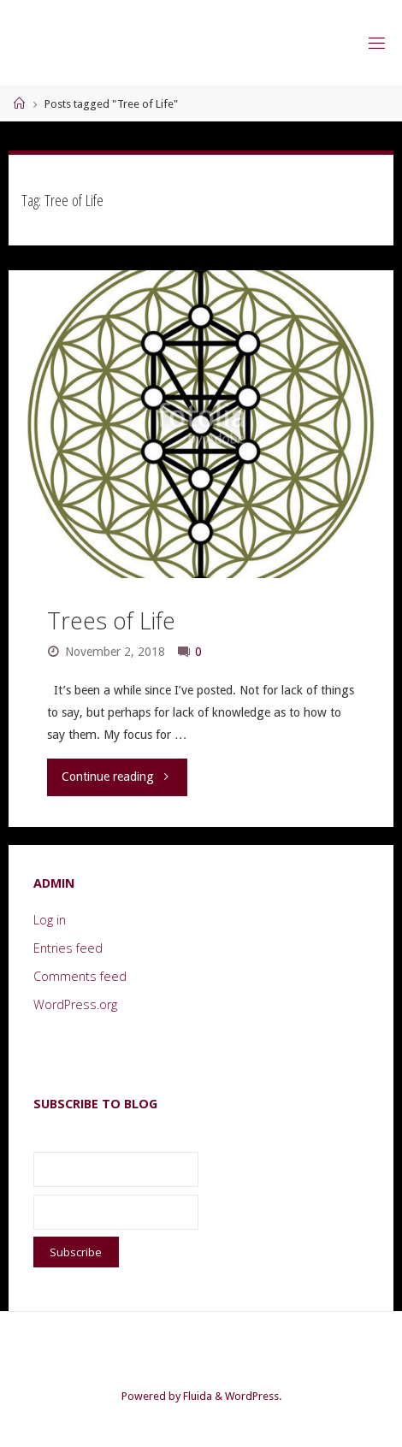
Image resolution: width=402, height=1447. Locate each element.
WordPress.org (75, 1004)
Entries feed (68, 948)
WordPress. (253, 1396)
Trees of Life (111, 620)
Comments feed (80, 976)
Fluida (196, 1396)
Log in (49, 920)
